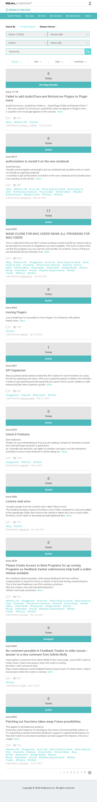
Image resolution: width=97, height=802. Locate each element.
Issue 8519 (11, 156)
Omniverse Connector (26, 191)
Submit (88, 16)
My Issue (29, 16)
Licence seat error (18, 501)
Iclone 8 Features (18, 434)
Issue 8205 (11, 646)
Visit (38, 62)
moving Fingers (16, 312)
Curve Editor (47, 191)
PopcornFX (53, 267)
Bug (9, 122)
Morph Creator (32, 194)
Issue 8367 (11, 365)
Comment (80, 62)
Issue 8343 (11, 429)
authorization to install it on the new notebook (37, 161)
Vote (59, 62)
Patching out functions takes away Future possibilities (43, 721)
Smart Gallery (63, 191)
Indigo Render (70, 267)
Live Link (35, 189)
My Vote (42, 16)
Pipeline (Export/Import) (52, 270)
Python (34, 122)
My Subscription (73, 16)
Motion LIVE (21, 122)
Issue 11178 (12, 92)
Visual (33, 270)
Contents (29, 265)
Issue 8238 (11, 560)
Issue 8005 (11, 717)
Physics (48, 194)
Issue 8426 (11, 229)
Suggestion (36, 262)
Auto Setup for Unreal (54, 189)
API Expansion (16, 370)
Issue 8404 (11, 307)
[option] (14, 16)
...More (59, 111)
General (68, 265)
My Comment (56, 16)
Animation (21, 270)
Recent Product (14, 16)
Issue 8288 (11, 496)
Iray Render (38, 267)
